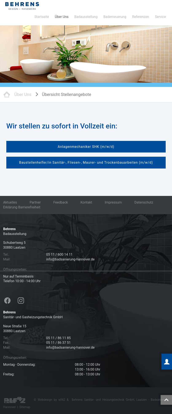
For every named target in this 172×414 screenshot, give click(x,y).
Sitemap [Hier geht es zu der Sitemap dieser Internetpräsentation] (24, 407)
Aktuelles (10, 202)
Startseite (41, 17)
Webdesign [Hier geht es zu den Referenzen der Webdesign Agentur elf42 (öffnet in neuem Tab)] (45, 399)
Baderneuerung (114, 17)
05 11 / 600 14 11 (59, 254)
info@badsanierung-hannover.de (70, 259)
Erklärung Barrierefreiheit (21, 207)
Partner (35, 202)
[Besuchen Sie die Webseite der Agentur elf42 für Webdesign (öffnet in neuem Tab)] (14, 399)
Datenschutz (143, 202)
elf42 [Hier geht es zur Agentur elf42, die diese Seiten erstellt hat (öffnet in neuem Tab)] (61, 399)
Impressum (113, 202)
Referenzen (140, 17)
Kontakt (86, 202)
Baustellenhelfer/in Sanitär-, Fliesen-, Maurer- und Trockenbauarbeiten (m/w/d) (86, 162)
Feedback (60, 202)
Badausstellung (86, 17)
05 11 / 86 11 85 (58, 338)
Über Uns (62, 17)
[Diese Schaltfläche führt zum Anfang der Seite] (166, 400)
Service (160, 17)
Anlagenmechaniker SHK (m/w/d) (86, 147)
